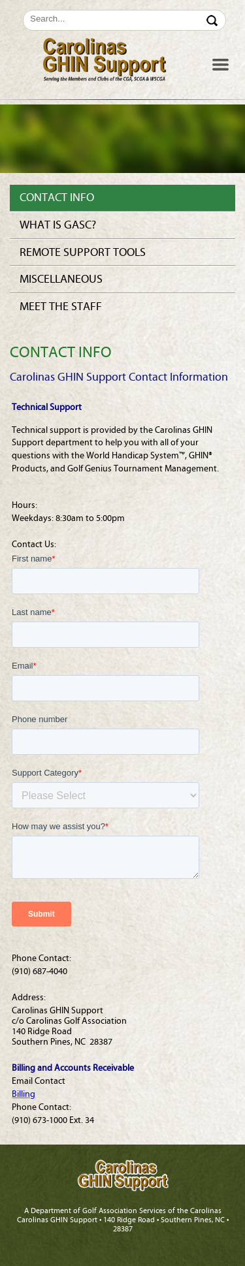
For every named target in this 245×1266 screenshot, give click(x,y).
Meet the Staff (61, 306)
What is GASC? (58, 225)
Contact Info (57, 197)
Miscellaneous (61, 279)
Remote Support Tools (83, 252)
